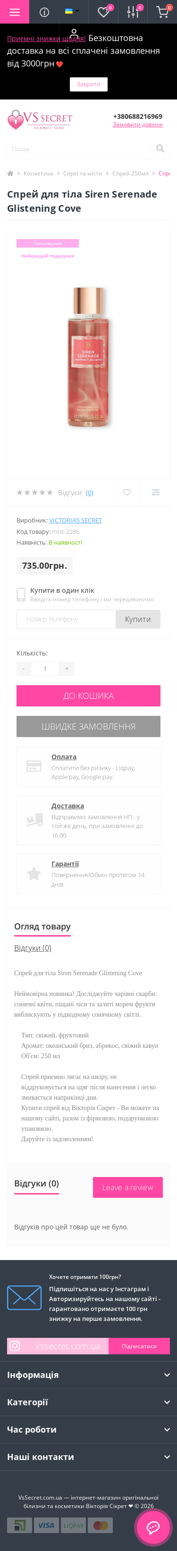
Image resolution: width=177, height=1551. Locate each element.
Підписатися (139, 1346)
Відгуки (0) (32, 948)
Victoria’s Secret (75, 520)
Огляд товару (42, 926)
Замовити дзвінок (138, 124)
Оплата (63, 756)
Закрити (89, 84)
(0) (89, 492)
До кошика (88, 695)
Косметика (38, 173)
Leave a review (127, 1187)
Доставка (67, 805)
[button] (73, 33)
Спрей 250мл (130, 173)
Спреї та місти (82, 173)
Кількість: (32, 652)
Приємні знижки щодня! (46, 38)
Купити (138, 619)
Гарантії (65, 863)
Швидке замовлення (89, 726)
